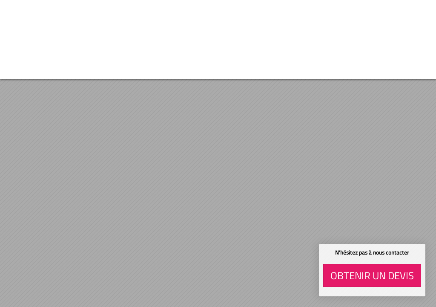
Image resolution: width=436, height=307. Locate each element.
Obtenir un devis (372, 275)
